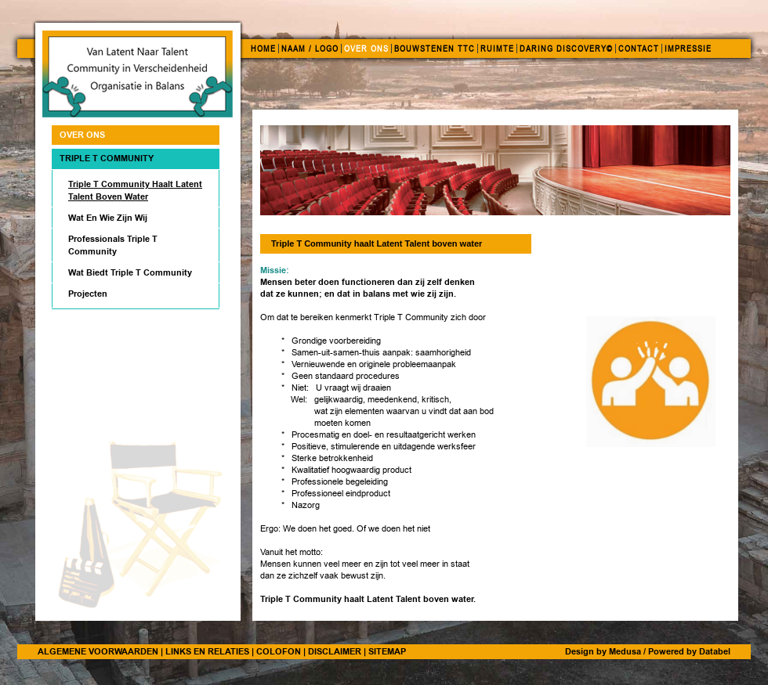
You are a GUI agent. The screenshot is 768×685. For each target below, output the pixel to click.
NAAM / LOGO (310, 48)
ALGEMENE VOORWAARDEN (98, 651)
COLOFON (278, 651)
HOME (263, 48)
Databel (714, 651)
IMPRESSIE (688, 48)
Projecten (87, 293)
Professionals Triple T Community (113, 245)
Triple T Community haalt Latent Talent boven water (135, 190)
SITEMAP (387, 651)
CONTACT (638, 48)
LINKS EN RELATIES (207, 651)
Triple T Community (107, 158)
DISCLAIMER (334, 651)
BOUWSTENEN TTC (434, 48)
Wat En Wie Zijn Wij (107, 217)
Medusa (625, 651)
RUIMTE (497, 48)
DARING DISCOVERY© (566, 48)
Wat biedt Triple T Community (130, 272)
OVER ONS (366, 48)
